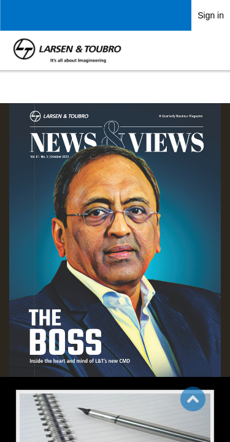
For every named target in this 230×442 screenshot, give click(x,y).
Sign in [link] (210, 15)
